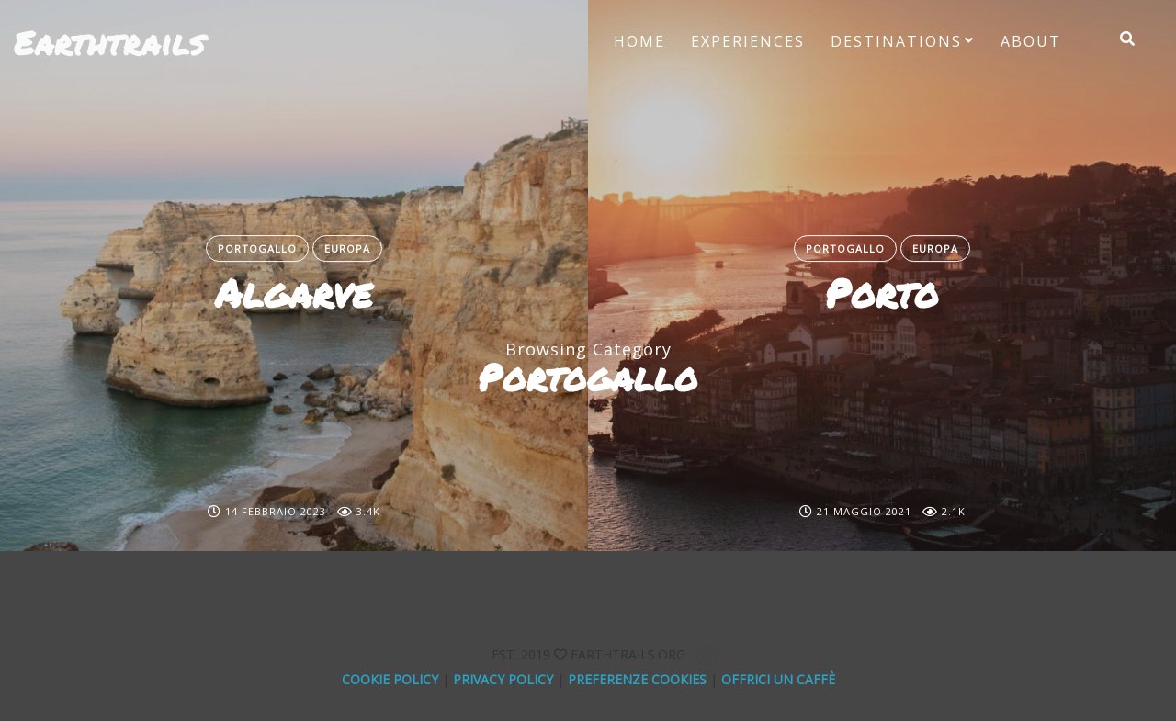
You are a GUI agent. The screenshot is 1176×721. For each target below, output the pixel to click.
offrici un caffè (778, 679)
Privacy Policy (503, 679)
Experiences (748, 41)
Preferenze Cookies (637, 679)
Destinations (896, 41)
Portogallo (257, 248)
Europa (347, 248)
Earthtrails (109, 42)
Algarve (294, 293)
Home (639, 41)
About (1031, 41)
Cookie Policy (390, 679)
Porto (882, 293)
